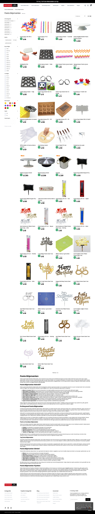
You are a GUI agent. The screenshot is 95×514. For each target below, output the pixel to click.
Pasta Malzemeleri (25, 5)
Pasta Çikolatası (71, 5)
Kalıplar (63, 5)
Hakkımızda (55, 493)
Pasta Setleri (23, 501)
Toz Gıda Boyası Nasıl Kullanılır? (43, 495)
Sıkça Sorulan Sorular (57, 495)
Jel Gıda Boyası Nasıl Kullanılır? (43, 493)
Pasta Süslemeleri (36, 5)
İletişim (78, 5)
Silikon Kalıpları (24, 493)
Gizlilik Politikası (56, 497)
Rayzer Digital (17, 512)
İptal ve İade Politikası (57, 499)
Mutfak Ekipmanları (46, 5)
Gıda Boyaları (56, 5)
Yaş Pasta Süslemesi (25, 499)
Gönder (88, 499)
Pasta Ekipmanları (19, 9)
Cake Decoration (56, 501)
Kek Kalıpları (23, 495)
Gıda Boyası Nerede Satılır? (42, 499)
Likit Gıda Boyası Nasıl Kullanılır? (43, 497)
